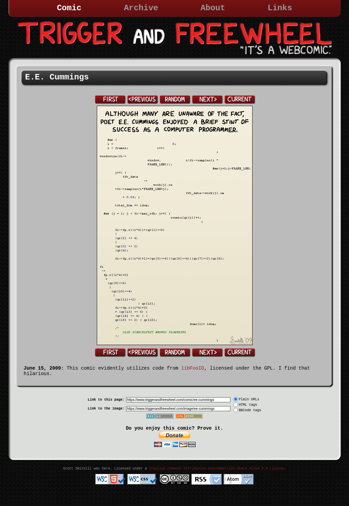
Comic (69, 8)
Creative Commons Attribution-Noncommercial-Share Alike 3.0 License (216, 469)
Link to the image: (106, 409)
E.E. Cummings (57, 77)
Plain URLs (249, 399)
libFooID (192, 368)
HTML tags (248, 405)
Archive (141, 8)
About (213, 8)
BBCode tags (250, 410)
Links (280, 8)
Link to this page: (106, 400)
